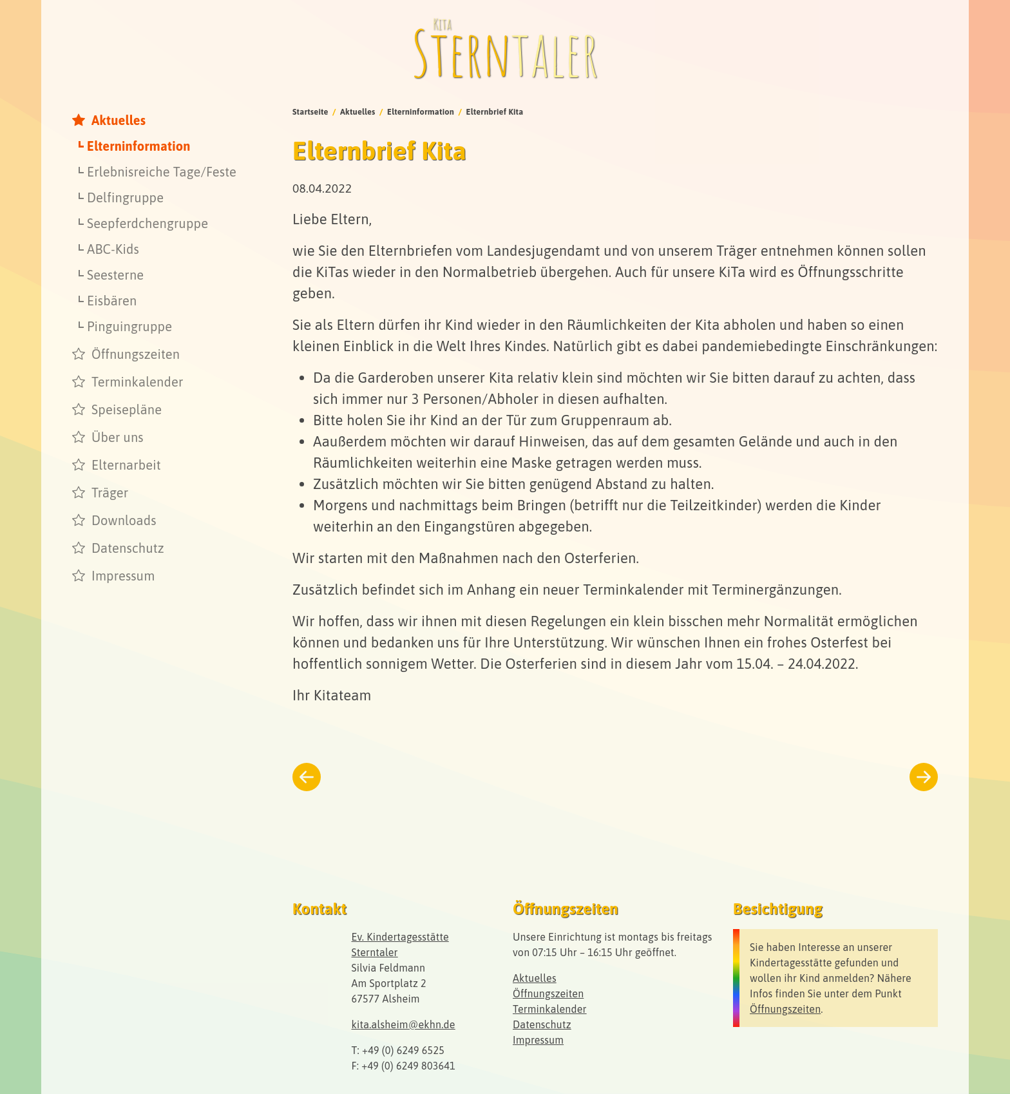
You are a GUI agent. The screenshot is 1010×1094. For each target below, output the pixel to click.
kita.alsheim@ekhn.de (403, 1024)
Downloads (124, 520)
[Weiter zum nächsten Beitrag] (924, 777)
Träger (109, 492)
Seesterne (115, 274)
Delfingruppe (125, 197)
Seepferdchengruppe (147, 223)
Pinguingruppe (129, 326)
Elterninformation (139, 146)
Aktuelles (118, 120)
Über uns (117, 437)
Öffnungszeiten (135, 354)
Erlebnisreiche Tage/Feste (161, 171)
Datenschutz (127, 548)
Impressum (123, 575)
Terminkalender (137, 381)
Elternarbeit (126, 464)
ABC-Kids (113, 249)
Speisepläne (126, 409)
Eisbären (112, 300)
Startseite (310, 112)
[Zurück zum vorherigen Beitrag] (306, 777)
